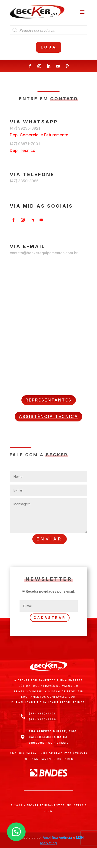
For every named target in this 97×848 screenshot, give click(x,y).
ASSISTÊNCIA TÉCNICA (48, 416)
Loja (49, 47)
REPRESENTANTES (49, 400)
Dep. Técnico (22, 150)
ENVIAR (50, 538)
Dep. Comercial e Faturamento (39, 135)
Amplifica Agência (57, 837)
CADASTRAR (49, 618)
